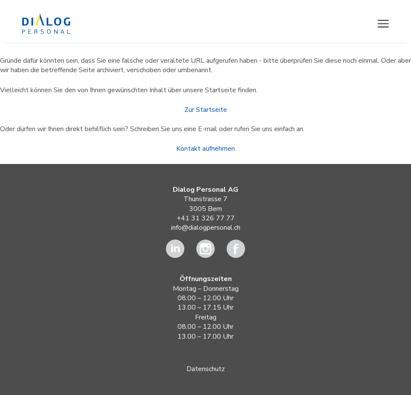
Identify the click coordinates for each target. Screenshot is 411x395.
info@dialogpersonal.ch (205, 227)
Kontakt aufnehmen (205, 148)
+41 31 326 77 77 (206, 218)
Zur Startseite (205, 109)
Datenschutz (205, 369)
